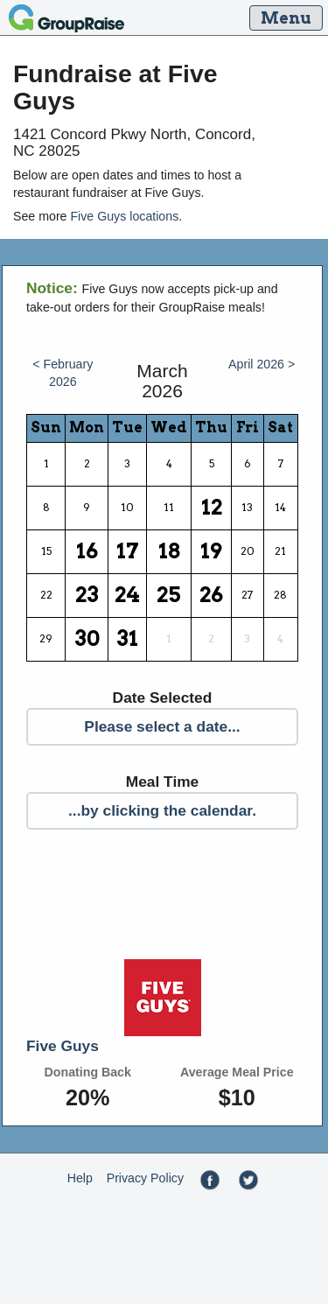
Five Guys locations (124, 216)
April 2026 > (261, 364)
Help (80, 1178)
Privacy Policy (145, 1178)
